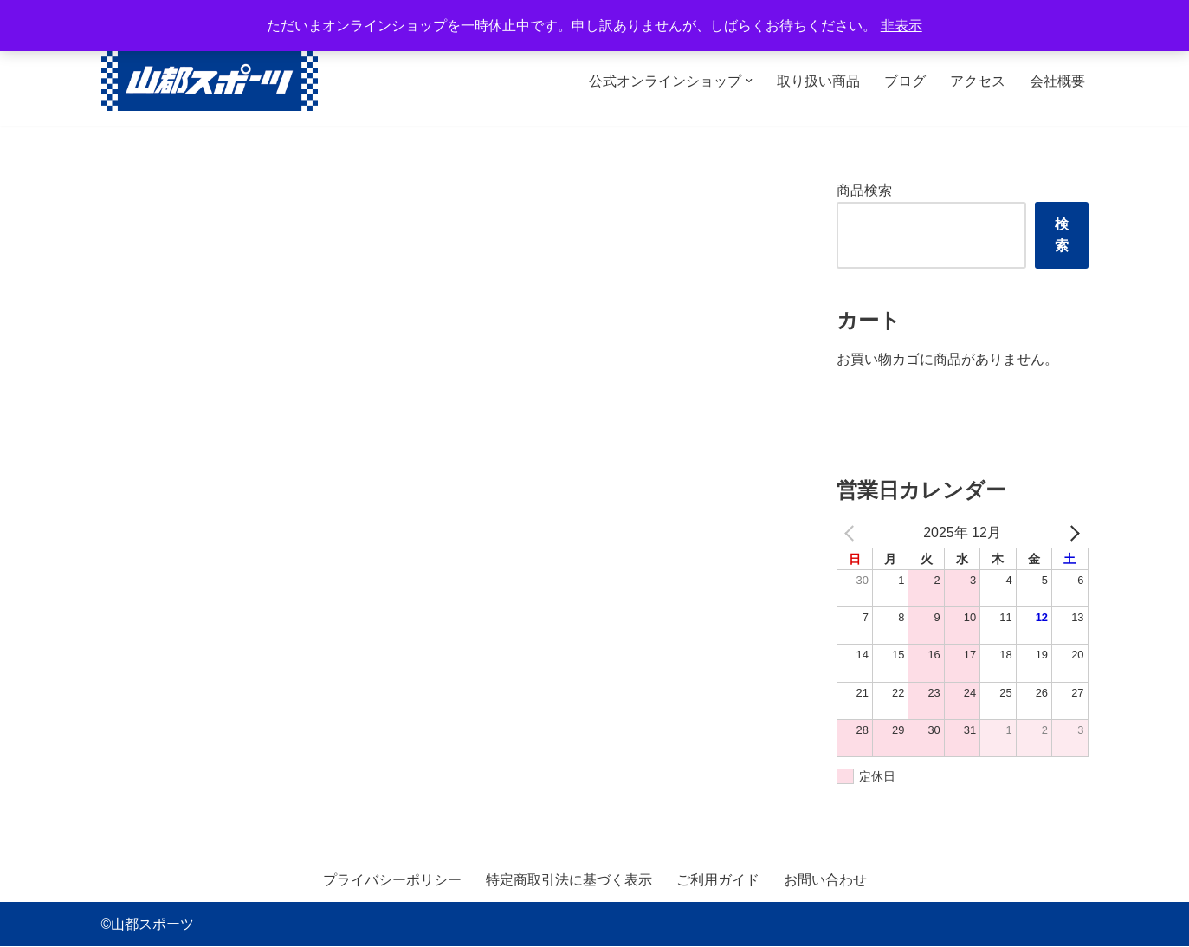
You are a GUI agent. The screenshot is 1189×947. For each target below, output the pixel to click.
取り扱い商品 (818, 81)
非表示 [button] (901, 25)
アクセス (977, 81)
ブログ (905, 81)
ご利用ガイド (717, 880)
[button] (749, 80)
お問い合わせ (825, 880)
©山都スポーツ (148, 925)
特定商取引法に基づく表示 (569, 880)
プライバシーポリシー (392, 880)
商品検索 (864, 190)
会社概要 (1057, 81)
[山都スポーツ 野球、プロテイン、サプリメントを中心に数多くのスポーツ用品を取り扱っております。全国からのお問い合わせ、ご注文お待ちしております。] (209, 81)
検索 (1062, 235)
